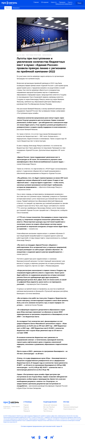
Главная (36, 2)
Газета (70, 2)
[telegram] (45, 437)
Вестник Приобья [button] (49, 407)
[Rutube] (52, 437)
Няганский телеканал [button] (50, 405)
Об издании (44, 2)
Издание (26, 407)
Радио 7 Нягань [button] (48, 409)
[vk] (33, 437)
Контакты (66, 405)
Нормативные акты (69, 409)
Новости (53, 2)
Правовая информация (70, 407)
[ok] (39, 437)
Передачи (62, 2)
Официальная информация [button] (63, 4)
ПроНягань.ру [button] (47, 411)
